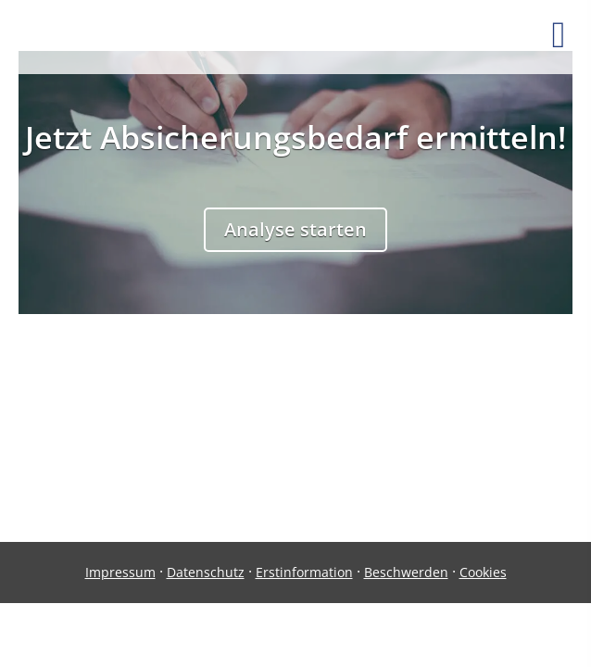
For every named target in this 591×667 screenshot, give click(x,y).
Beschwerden (406, 572)
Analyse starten (295, 229)
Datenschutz (206, 572)
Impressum (120, 572)
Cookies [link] (483, 572)
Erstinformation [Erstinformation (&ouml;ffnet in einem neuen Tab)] (304, 572)
